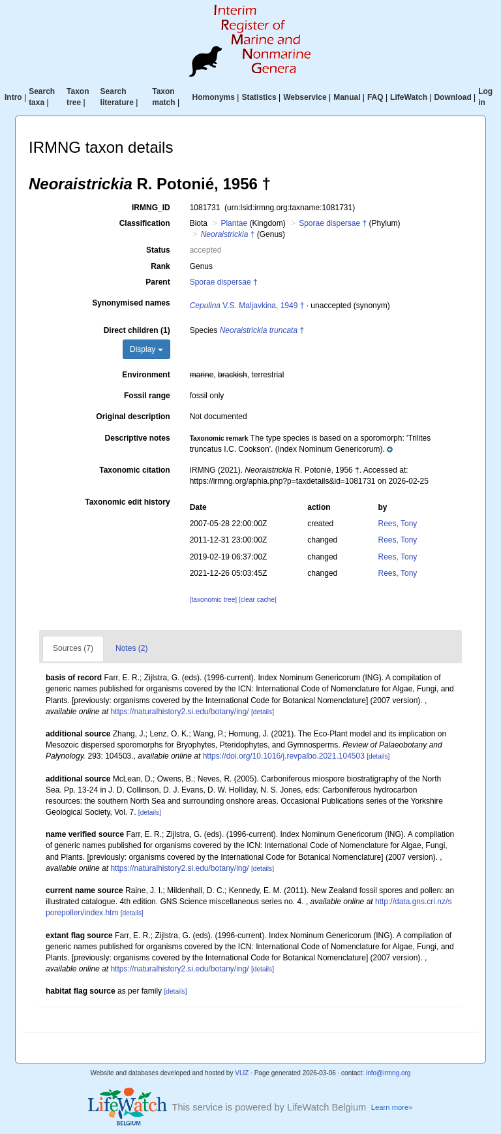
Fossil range (147, 395)
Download (452, 97)
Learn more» (392, 1107)
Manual (346, 97)
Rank (160, 266)
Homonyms (213, 97)
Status (158, 250)
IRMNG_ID (151, 207)
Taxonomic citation (134, 470)
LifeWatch (408, 97)
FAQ (375, 97)
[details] (262, 712)
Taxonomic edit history (127, 502)
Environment (146, 374)
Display (146, 349)
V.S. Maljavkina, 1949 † (247, 305)
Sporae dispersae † (333, 223)
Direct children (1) (137, 330)
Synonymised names (131, 302)
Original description (133, 416)
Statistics (258, 97)
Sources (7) (73, 648)
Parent (157, 282)
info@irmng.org (388, 1073)
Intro (13, 97)
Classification (144, 223)
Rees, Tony (398, 523)
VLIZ (242, 1073)
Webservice (305, 97)
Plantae (233, 223)
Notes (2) (131, 648)
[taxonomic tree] (213, 599)
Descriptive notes (137, 438)
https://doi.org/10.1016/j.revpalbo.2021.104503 (284, 756)
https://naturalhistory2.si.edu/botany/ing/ (179, 711)
